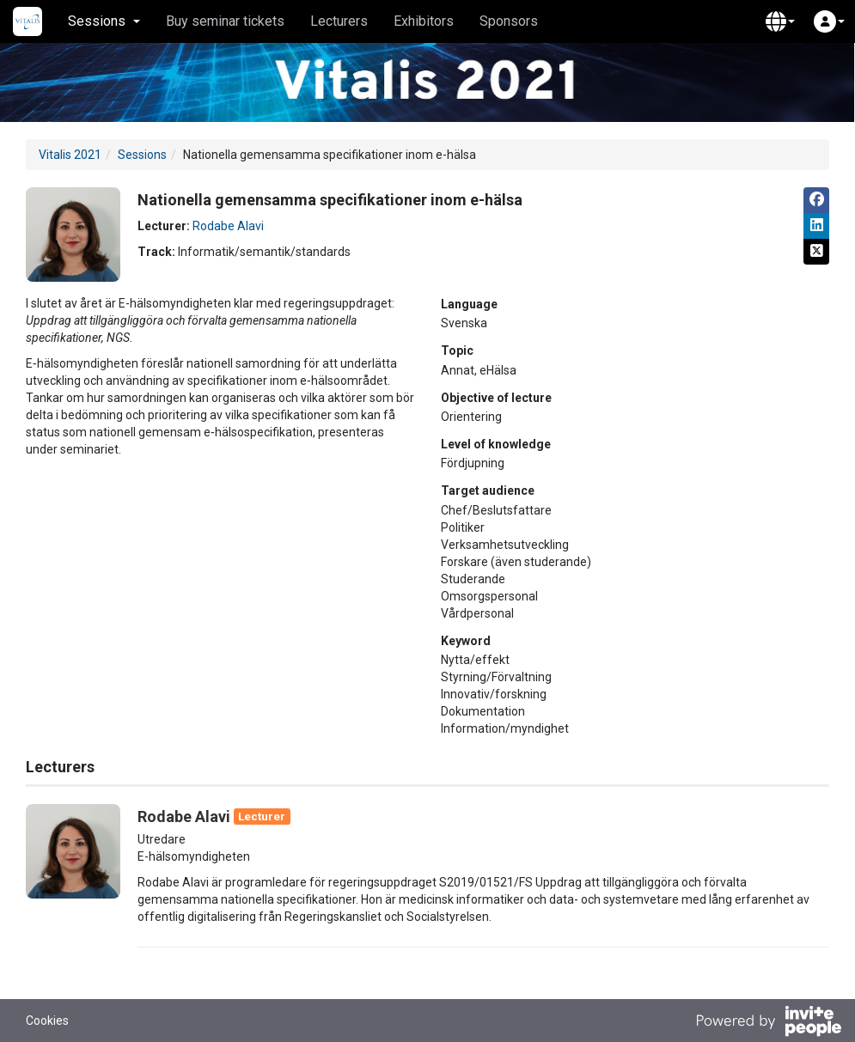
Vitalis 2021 (70, 154)
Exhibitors (424, 21)
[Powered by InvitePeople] (768, 1023)
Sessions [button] (104, 21)
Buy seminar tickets (225, 21)
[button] (780, 21)
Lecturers (339, 21)
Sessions (142, 154)
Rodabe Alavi (228, 226)
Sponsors (508, 21)
